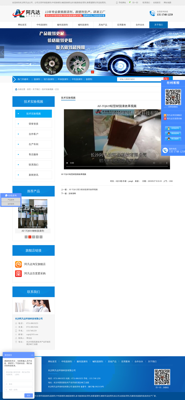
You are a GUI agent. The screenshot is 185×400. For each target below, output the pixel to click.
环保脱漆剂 (63, 79)
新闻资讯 (33, 175)
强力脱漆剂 (49, 79)
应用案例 (121, 25)
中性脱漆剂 (42, 25)
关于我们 (158, 25)
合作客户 (33, 134)
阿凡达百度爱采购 (30, 273)
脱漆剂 (37, 79)
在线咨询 (175, 128)
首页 (29, 89)
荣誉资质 (33, 124)
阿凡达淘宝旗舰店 (30, 264)
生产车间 (33, 144)
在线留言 (157, 3)
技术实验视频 (47, 89)
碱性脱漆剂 (83, 25)
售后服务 (33, 154)
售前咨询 (175, 133)
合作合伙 (140, 25)
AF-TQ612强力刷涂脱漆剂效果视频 (83, 190)
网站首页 (22, 25)
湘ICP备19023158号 (96, 387)
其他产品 (103, 25)
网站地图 (167, 3)
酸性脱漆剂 (62, 25)
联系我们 (146, 3)
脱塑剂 (89, 79)
